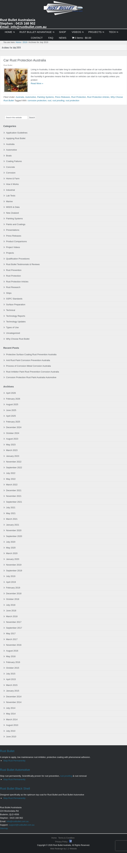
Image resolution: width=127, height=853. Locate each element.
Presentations (12, 230)
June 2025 (11, 410)
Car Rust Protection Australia (24, 60)
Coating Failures (14, 161)
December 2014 (13, 696)
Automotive (30, 97)
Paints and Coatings (15, 224)
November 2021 (13, 496)
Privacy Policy (61, 842)
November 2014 (13, 702)
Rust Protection (78, 97)
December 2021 (13, 490)
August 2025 (12, 404)
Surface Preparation (15, 304)
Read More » (37, 83)
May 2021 (11, 513)
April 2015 (11, 679)
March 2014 (12, 719)
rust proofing (58, 100)
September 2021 (14, 502)
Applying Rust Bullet (15, 138)
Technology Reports (15, 316)
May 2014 (11, 713)
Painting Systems (45, 97)
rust (49, 100)
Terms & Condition (66, 838)
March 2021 (12, 519)
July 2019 (10, 576)
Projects (10, 253)
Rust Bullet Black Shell (15, 788)
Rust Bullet (7, 751)
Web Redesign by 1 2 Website (63, 849)
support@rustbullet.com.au (22, 825)
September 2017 (14, 628)
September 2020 (14, 536)
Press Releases (62, 97)
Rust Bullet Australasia (63, 9)
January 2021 (12, 525)
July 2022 (10, 473)
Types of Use (12, 327)
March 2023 (12, 450)
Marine (9, 201)
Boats (9, 155)
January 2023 (12, 456)
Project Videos (13, 247)
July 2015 (10, 673)
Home (54, 838)
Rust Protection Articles (98, 97)
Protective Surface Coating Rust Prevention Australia (31, 354)
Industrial (10, 190)
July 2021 (10, 507)
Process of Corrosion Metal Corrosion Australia (28, 366)
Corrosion (10, 172)
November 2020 (13, 530)
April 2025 (11, 416)
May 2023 (11, 444)
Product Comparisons (16, 241)
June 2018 (11, 610)
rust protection (72, 100)
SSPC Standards (14, 298)
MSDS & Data (13, 207)
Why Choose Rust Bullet (17, 339)
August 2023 (12, 439)
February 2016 (13, 662)
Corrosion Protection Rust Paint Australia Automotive (31, 377)
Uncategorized (13, 333)
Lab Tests (10, 195)
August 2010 (12, 725)
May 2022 (11, 479)
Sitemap (4, 828)
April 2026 (11, 393)
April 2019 (11, 582)
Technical (10, 310)
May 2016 (11, 656)
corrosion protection (37, 100)
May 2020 (11, 547)
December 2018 (13, 593)
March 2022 (12, 484)
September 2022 (14, 467)
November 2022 (13, 461)
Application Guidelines (16, 132)
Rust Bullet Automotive (15, 770)
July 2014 (10, 708)
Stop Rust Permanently (14, 760)
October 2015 (12, 668)
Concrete (10, 167)
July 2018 (10, 605)
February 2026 (13, 399)
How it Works (12, 184)
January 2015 (12, 691)
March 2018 (12, 616)
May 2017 (11, 633)
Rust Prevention (13, 270)
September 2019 (14, 570)
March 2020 (12, 553)
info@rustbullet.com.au (18, 821)
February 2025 (13, 421)
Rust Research (13, 287)
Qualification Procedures (18, 258)
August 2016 (12, 651)
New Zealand (12, 213)
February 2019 (13, 587)
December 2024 (13, 427)
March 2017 (12, 639)
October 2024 (12, 433)
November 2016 (13, 645)
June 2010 (11, 736)
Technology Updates (16, 321)
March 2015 (12, 685)
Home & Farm (13, 178)
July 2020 (10, 542)
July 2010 (10, 731)
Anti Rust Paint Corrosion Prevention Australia (28, 360)
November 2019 (13, 565)
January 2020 (12, 559)
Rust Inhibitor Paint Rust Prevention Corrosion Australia (32, 371)
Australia (20, 97)
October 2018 (12, 599)
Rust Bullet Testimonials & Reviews (23, 264)
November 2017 (13, 622)
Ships (9, 293)
